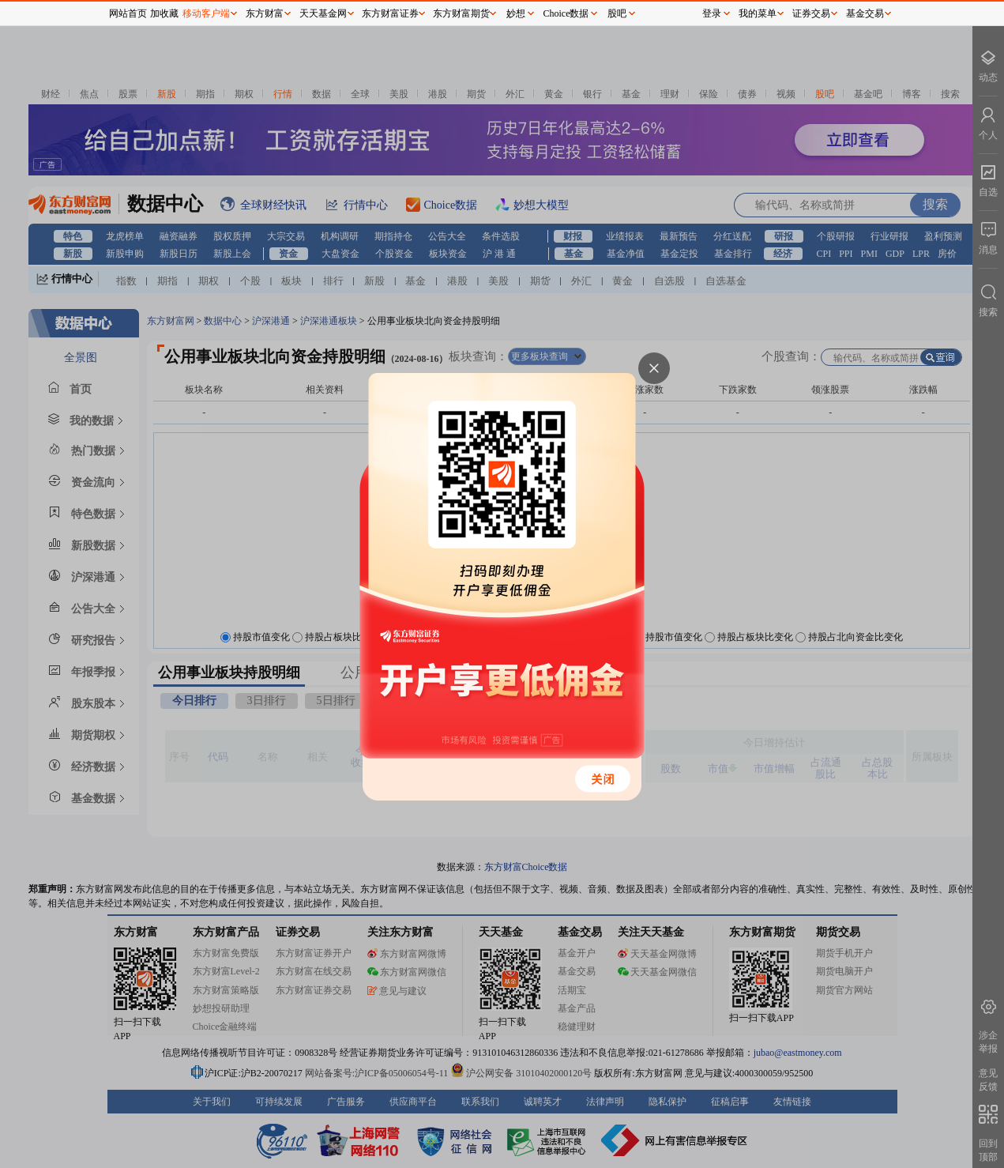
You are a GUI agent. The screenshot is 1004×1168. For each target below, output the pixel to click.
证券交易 (811, 13)
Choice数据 (566, 13)
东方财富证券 (390, 13)
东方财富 (265, 13)
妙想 (515, 13)
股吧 (616, 13)
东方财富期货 (461, 13)
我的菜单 (758, 13)
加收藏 (164, 13)
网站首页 (128, 13)
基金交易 (865, 13)
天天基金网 (323, 13)
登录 (711, 13)
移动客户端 (206, 13)
